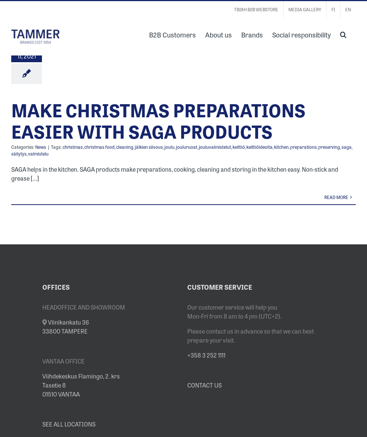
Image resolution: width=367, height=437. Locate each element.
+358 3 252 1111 (206, 354)
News (40, 147)
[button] (343, 33)
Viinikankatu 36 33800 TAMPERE (65, 326)
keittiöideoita (259, 147)
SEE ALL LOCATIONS (68, 423)
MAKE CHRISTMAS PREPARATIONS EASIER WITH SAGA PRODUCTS (158, 120)
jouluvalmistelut (215, 147)
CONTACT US (204, 384)
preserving (329, 147)
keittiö (239, 147)
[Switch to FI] (333, 9)
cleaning (124, 147)
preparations (303, 147)
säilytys (19, 153)
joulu (169, 147)
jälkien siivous (149, 147)
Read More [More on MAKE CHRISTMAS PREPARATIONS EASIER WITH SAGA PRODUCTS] (336, 197)
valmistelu (38, 153)
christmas (73, 147)
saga (347, 147)
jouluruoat (186, 147)
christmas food (99, 147)
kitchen (281, 147)
